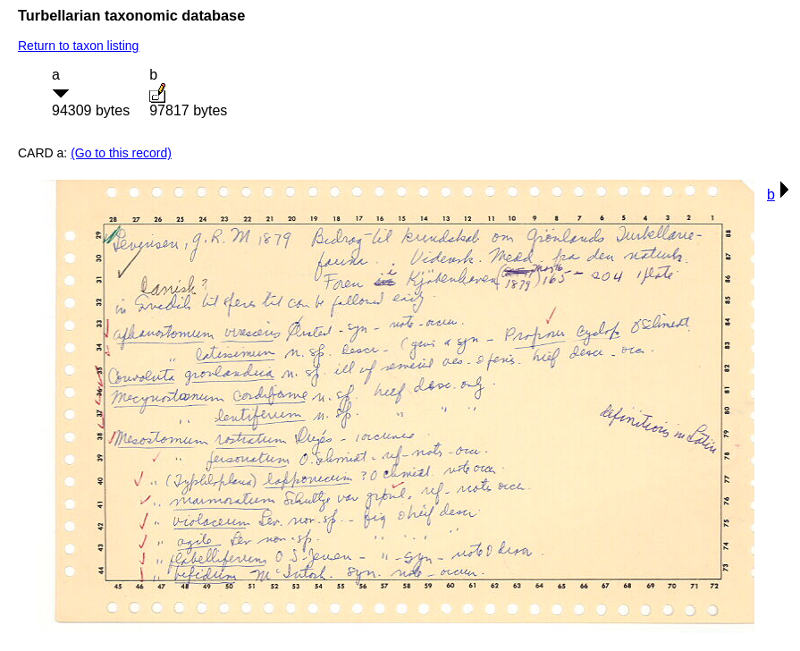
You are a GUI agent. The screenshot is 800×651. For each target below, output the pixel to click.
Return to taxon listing (78, 45)
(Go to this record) (121, 153)
